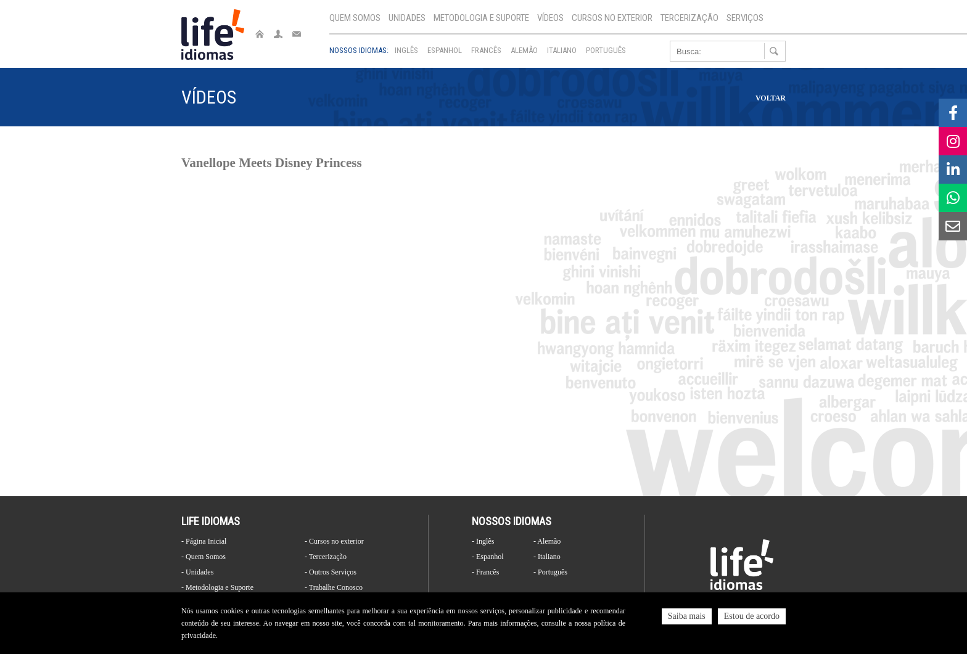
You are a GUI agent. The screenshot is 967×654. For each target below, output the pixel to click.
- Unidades (197, 572)
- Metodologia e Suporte (217, 587)
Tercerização (689, 17)
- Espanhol (488, 556)
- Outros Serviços (330, 572)
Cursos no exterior (612, 17)
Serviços (744, 17)
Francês (486, 50)
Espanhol (444, 50)
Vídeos (550, 17)
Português (606, 50)
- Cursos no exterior (334, 541)
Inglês (406, 50)
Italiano (562, 50)
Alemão (524, 50)
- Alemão (547, 541)
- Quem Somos (203, 556)
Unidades (407, 17)
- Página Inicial (203, 541)
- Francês (485, 572)
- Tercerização (326, 556)
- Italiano (547, 556)
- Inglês (483, 541)
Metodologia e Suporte (481, 17)
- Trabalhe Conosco (334, 587)
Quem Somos (355, 17)
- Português (550, 572)
